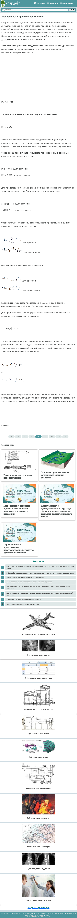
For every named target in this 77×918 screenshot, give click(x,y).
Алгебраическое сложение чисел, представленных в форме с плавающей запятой (38, 587)
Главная (41, 3)
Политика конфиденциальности (41, 915)
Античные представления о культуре (23, 604)
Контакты (68, 3)
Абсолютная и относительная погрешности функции (29, 582)
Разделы (54, 3)
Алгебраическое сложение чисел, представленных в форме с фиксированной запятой (40, 594)
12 (52, 437)
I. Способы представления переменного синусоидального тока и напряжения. (40, 573)
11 (45, 437)
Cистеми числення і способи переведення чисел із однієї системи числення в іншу (40, 567)
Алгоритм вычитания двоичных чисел (24, 600)
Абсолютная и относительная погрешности (25, 577)
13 (58, 437)
